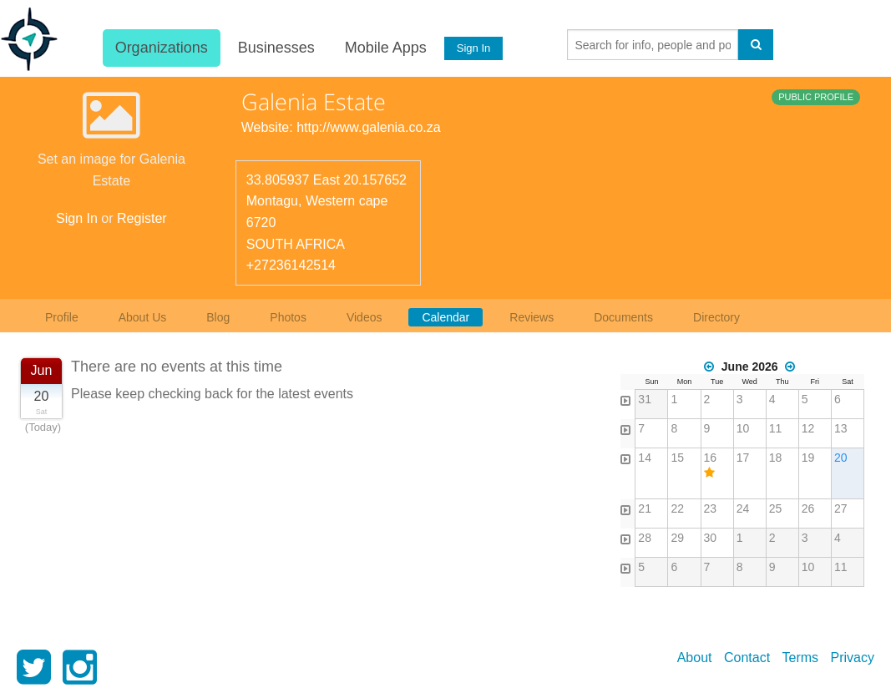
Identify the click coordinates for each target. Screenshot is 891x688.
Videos (364, 317)
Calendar (445, 317)
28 (644, 537)
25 (775, 508)
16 (710, 457)
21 (644, 508)
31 (644, 399)
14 (644, 457)
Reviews (531, 317)
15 (677, 457)
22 (677, 508)
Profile (61, 317)
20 (841, 457)
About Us (143, 317)
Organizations (160, 47)
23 (710, 508)
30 (710, 537)
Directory (716, 317)
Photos (288, 317)
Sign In (472, 48)
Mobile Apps (385, 47)
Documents (623, 317)
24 (743, 508)
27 (841, 508)
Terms (800, 657)
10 (743, 428)
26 (808, 508)
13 (841, 428)
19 (808, 457)
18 (775, 457)
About (694, 657)
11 (775, 428)
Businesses (275, 47)
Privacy (852, 657)
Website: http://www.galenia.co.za (341, 127)
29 (677, 537)
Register (142, 218)
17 (743, 457)
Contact (747, 657)
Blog (218, 317)
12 (808, 428)
